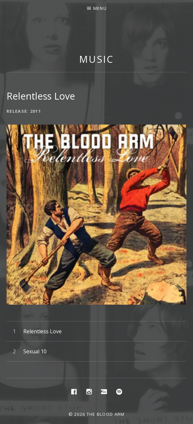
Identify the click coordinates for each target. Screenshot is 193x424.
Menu (100, 8)
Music (96, 59)
